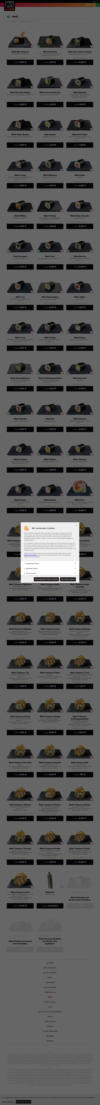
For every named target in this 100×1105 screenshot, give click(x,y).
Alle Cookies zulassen (68, 579)
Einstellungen (67, 555)
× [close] (76, 525)
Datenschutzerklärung (30, 555)
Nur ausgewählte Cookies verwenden (46, 579)
